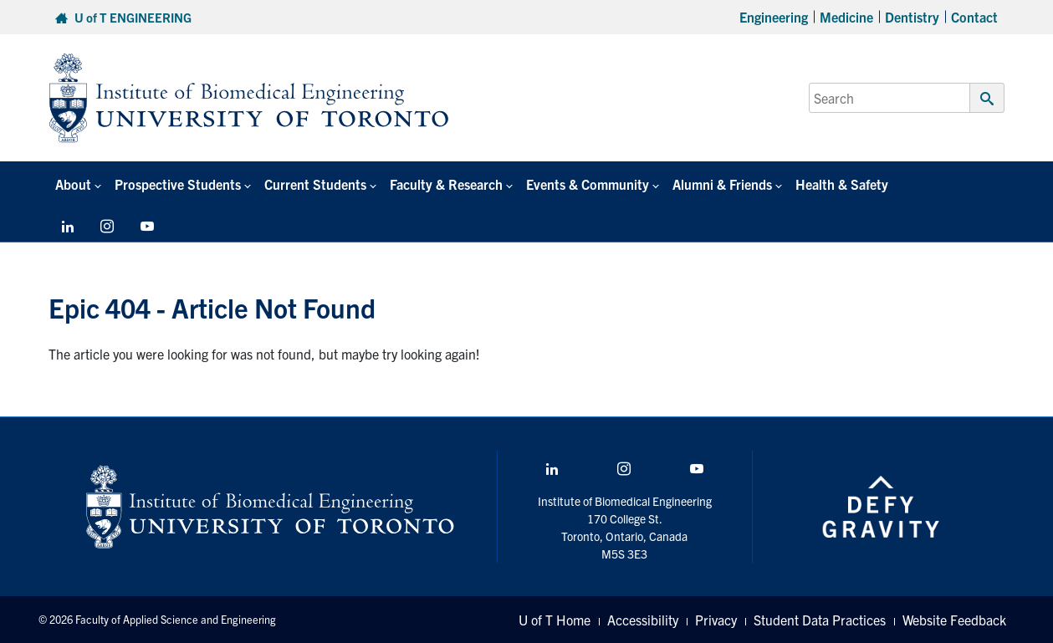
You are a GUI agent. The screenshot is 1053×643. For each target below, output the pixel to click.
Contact (974, 16)
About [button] (73, 184)
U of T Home (554, 619)
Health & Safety (841, 184)
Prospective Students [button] (178, 184)
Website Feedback (954, 619)
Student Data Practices (820, 619)
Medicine (846, 16)
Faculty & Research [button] (446, 184)
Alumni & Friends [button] (722, 184)
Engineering (773, 16)
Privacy (716, 619)
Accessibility (642, 619)
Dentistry (912, 16)
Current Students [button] (315, 184)
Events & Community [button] (587, 184)
